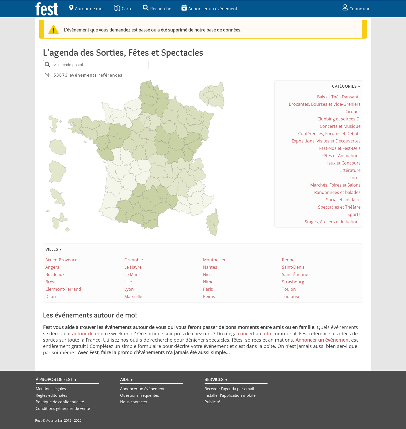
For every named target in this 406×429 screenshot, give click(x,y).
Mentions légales (51, 388)
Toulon (289, 289)
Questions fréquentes (139, 395)
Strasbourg (293, 282)
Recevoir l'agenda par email (229, 388)
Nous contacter (133, 401)
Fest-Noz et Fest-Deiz (340, 148)
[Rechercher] (47, 64)
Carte (123, 9)
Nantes (210, 267)
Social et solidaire (343, 200)
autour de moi (88, 333)
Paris (208, 289)
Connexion (357, 9)
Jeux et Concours (344, 163)
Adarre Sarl (54, 420)
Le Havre (133, 267)
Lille (128, 282)
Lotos (355, 178)
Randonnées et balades (337, 192)
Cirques (353, 111)
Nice (207, 274)
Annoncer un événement (209, 9)
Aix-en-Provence (61, 260)
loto (267, 333)
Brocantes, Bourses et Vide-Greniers (325, 104)
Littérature (350, 170)
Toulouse (291, 296)
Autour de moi (86, 9)
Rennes (289, 260)
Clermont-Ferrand (63, 289)
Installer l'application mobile (230, 395)
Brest (50, 282)
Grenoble (133, 260)
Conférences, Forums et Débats (329, 133)
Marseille (133, 296)
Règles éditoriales (51, 395)
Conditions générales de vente (63, 408)
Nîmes (209, 282)
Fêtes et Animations (341, 155)
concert (246, 333)
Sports (354, 214)
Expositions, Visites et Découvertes (326, 141)
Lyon (129, 289)
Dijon (50, 296)
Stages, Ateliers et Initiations (333, 222)
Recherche (157, 9)
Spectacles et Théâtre (339, 207)
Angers (52, 267)
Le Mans (132, 274)
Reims (209, 296)
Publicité (212, 401)
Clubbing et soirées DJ (339, 119)
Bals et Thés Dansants (339, 97)
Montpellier (214, 260)
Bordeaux (55, 274)
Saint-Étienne (295, 274)
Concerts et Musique (340, 126)
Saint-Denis (293, 267)
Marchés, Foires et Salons (335, 185)
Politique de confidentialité (60, 401)
